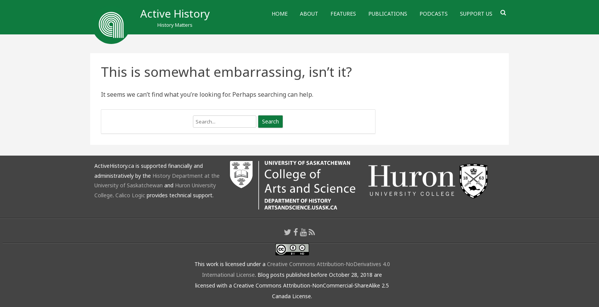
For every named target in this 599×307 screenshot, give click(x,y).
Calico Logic (130, 195)
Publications (387, 13)
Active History (175, 13)
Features (343, 13)
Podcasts (433, 13)
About (309, 13)
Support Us (476, 13)
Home (280, 13)
